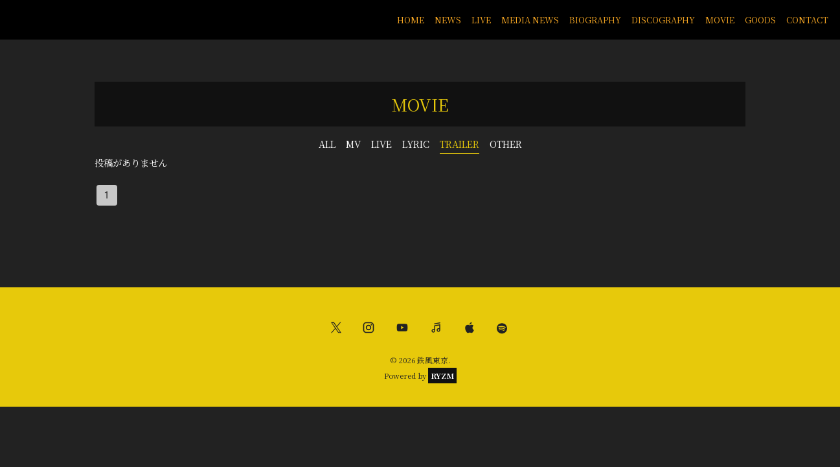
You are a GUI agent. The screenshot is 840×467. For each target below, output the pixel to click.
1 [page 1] (106, 195)
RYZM (442, 375)
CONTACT (807, 20)
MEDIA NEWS (530, 20)
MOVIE (719, 20)
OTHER (506, 143)
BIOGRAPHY (595, 20)
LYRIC (415, 143)
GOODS (760, 20)
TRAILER (459, 143)
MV (353, 143)
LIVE (481, 20)
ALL (327, 143)
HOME (410, 20)
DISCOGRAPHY (663, 20)
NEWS (448, 20)
